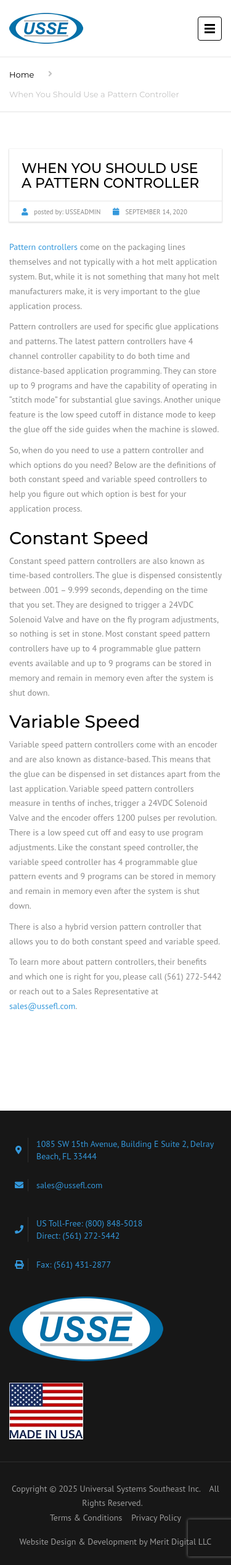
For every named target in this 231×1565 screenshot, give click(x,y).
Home (21, 74)
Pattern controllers (43, 246)
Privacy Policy (156, 1517)
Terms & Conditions (86, 1517)
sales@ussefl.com (42, 1006)
